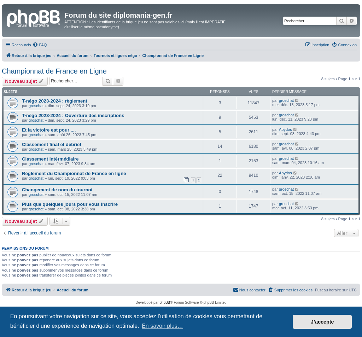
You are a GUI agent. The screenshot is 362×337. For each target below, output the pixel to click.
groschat (36, 106)
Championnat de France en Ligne (54, 71)
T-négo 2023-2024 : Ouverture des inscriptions (73, 115)
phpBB (164, 302)
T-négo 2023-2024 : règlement (54, 101)
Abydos (285, 129)
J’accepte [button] (322, 322)
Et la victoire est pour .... (49, 130)
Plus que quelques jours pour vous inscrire (70, 204)
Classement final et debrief (51, 144)
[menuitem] (40, 45)
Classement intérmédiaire (50, 159)
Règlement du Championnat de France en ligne (74, 173)
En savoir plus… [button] (162, 326)
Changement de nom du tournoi (57, 189)
